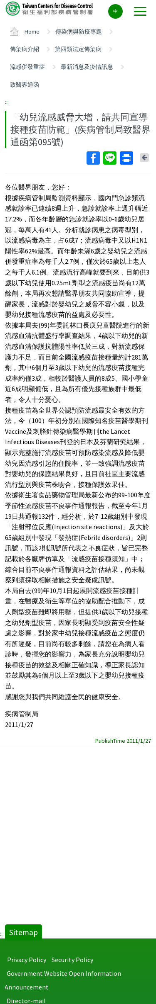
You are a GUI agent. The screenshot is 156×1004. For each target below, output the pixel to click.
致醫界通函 (24, 84)
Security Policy (72, 959)
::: (7, 101)
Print (126, 158)
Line (109, 158)
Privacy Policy (26, 959)
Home (32, 31)
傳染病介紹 (24, 49)
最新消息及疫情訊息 (87, 66)
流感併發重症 (27, 66)
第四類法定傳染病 (78, 49)
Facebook (93, 158)
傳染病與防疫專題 (78, 31)
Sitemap (23, 932)
